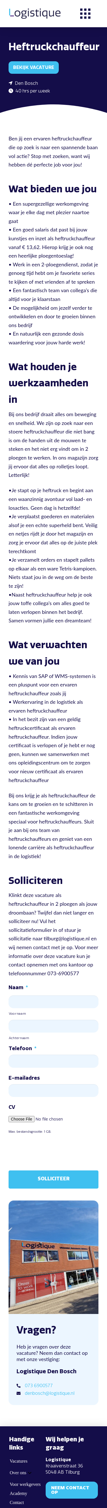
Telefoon (23, 1048)
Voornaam (17, 1014)
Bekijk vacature (33, 67)
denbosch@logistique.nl (49, 1393)
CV (12, 1107)
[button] (85, 13)
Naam (18, 987)
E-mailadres (24, 1078)
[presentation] (52, 1150)
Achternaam (19, 1038)
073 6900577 (39, 1385)
